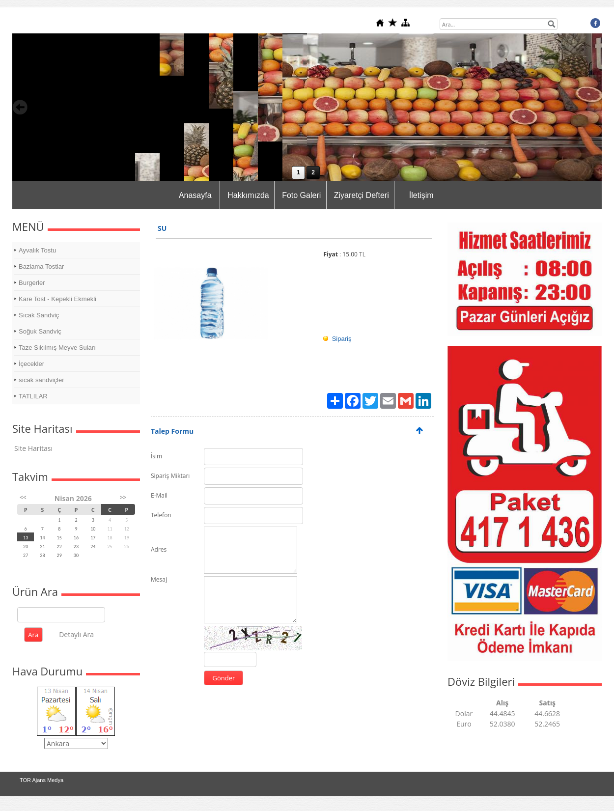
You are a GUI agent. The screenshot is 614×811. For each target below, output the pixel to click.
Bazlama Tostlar (41, 266)
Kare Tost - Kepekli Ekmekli (57, 299)
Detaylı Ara (76, 634)
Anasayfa (195, 195)
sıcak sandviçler (41, 380)
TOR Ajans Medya (41, 780)
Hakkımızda (248, 195)
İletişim (421, 195)
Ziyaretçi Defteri (361, 195)
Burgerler (32, 282)
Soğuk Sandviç (40, 331)
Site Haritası (33, 448)
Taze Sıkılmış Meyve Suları (57, 347)
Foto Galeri (301, 195)
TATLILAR (33, 396)
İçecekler (31, 363)
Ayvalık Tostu (37, 250)
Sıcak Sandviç (39, 315)
